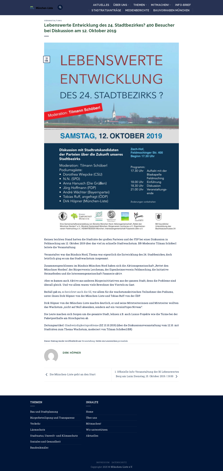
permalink (123, 341)
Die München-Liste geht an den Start (70, 374)
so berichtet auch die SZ (76, 291)
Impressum (103, 462)
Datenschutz (119, 462)
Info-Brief (183, 5)
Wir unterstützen (97, 429)
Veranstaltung (53, 21)
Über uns (121, 5)
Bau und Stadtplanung (44, 411)
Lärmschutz (37, 429)
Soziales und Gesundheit (45, 441)
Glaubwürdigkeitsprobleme (82, 325)
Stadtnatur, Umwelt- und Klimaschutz (54, 435)
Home (89, 411)
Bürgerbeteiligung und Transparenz (52, 417)
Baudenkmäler (39, 447)
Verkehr (35, 423)
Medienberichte (137, 10)
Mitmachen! (161, 5)
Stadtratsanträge (106, 10)
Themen (140, 5)
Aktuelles (101, 5)
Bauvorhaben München (171, 10)
